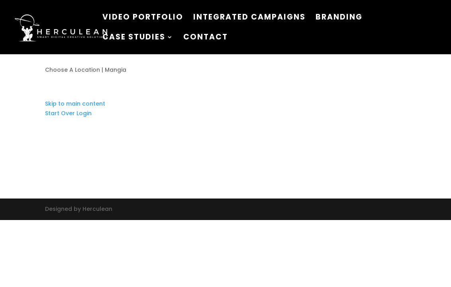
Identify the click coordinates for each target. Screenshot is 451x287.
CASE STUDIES (133, 38)
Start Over (60, 113)
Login (84, 113)
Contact (205, 38)
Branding (339, 18)
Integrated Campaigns (249, 18)
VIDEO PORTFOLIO (142, 18)
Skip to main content (75, 104)
